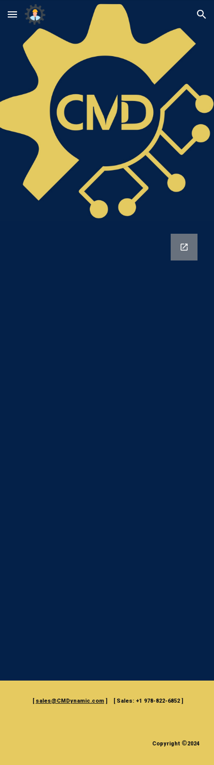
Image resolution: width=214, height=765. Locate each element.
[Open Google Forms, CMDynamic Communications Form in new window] (184, 247)
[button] (12, 14)
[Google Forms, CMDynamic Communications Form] (107, 451)
